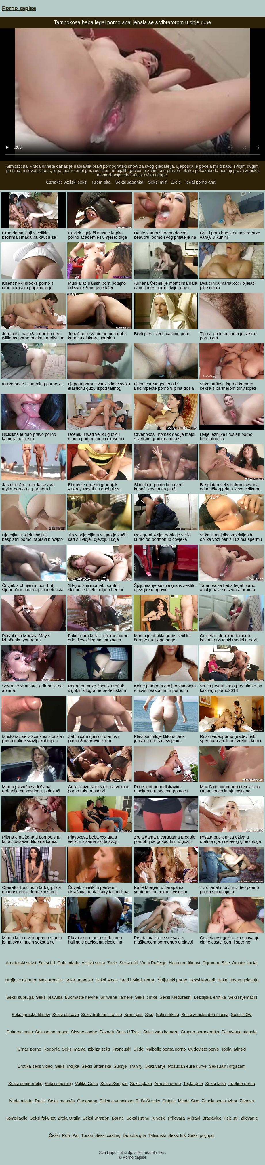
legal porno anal (201, 181)
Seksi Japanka (129, 181)
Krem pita (101, 181)
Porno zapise (19, 8)
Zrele (176, 181)
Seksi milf (157, 181)
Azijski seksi (75, 181)
